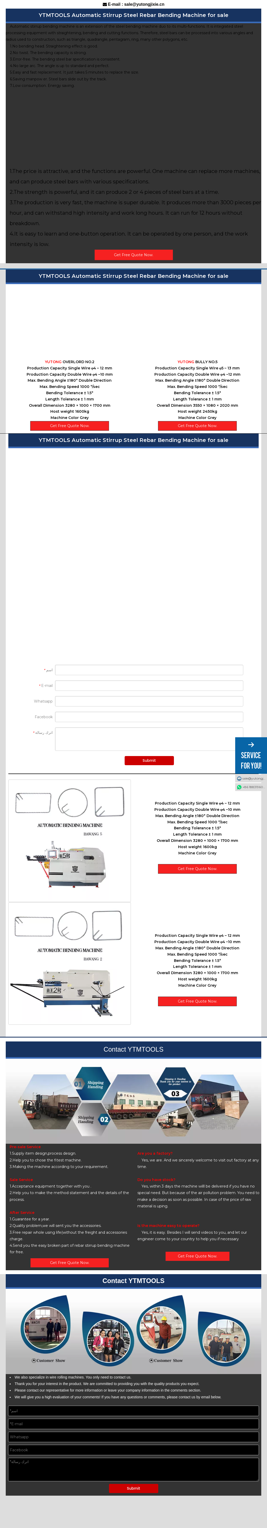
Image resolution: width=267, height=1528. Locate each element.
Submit (149, 760)
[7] (133, 1331)
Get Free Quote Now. (133, 255)
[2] (69, 963)
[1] (69, 841)
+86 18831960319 (254, 787)
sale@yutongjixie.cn (254, 778)
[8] (133, 1101)
